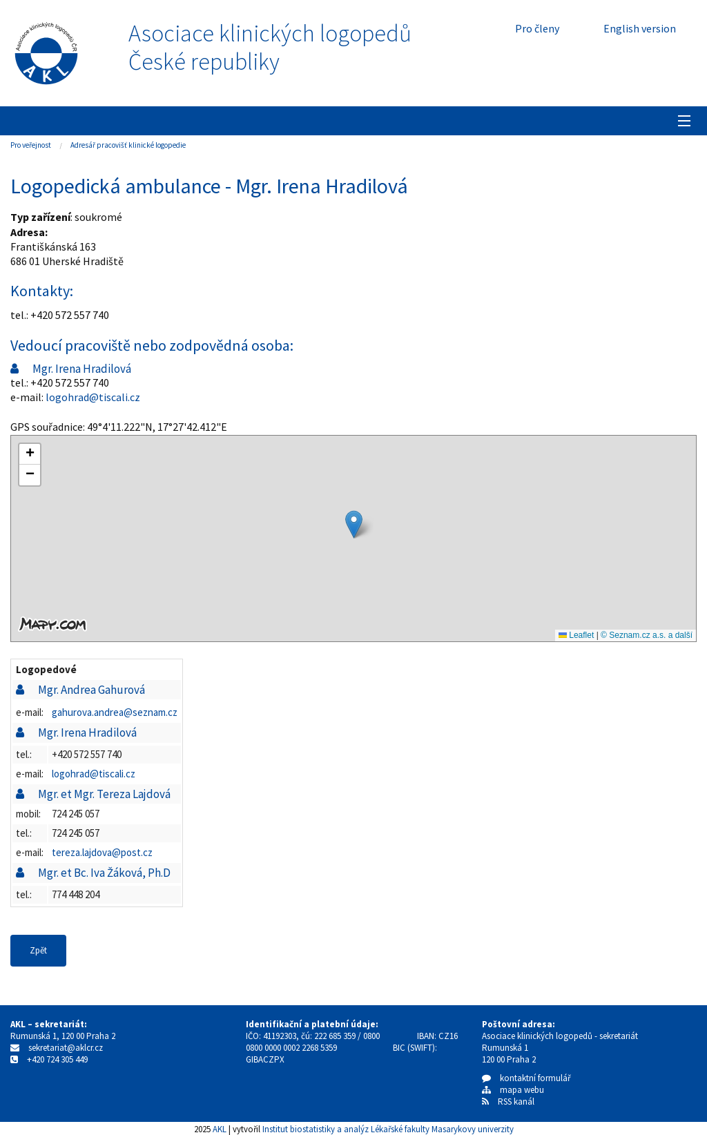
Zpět (38, 950)
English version (639, 28)
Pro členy (537, 28)
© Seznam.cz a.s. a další (647, 635)
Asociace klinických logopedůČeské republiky (269, 47)
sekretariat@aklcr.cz (65, 1048)
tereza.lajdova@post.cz (102, 852)
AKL (219, 1128)
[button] (353, 524)
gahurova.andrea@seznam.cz (114, 712)
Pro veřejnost (30, 145)
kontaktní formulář (526, 1078)
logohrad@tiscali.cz (93, 397)
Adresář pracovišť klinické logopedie (128, 145)
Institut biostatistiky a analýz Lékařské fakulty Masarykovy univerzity (388, 1128)
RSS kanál (516, 1101)
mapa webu (513, 1090)
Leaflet (576, 635)
